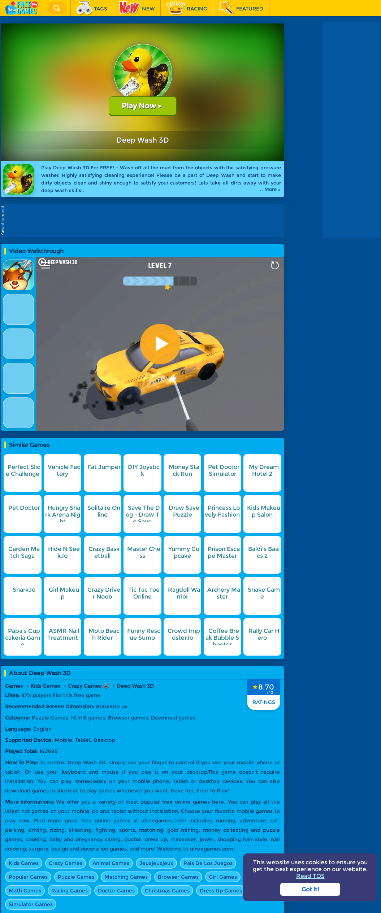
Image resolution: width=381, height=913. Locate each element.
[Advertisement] (144, 220)
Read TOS (310, 876)
